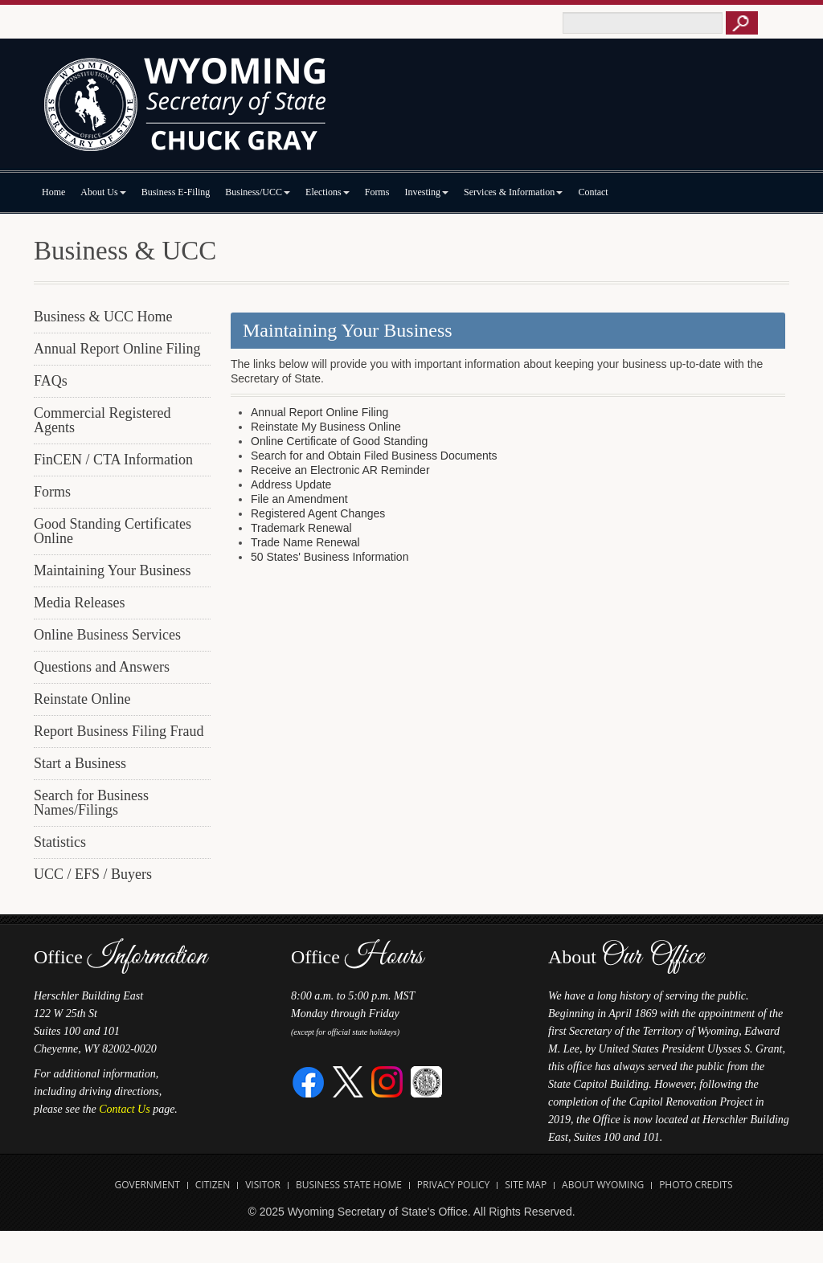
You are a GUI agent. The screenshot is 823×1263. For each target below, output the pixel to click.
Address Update (291, 484)
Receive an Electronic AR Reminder (340, 470)
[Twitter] (348, 1081)
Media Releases (79, 603)
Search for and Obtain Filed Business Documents (374, 455)
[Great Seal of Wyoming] (426, 1081)
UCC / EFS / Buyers (93, 874)
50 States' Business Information (329, 556)
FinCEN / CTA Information (113, 460)
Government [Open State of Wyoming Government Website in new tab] (147, 1184)
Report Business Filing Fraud (119, 731)
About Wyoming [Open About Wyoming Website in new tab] (603, 1184)
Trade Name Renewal (305, 542)
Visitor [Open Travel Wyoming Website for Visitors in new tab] (262, 1184)
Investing (426, 192)
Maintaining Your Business (112, 570)
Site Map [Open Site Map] (526, 1184)
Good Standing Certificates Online (112, 531)
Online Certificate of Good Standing (339, 441)
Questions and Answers (102, 667)
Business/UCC (257, 192)
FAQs (51, 381)
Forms (377, 192)
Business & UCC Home (103, 317)
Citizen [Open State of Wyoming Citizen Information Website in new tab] (212, 1184)
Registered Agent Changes (318, 513)
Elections (327, 192)
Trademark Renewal (301, 527)
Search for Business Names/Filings (91, 802)
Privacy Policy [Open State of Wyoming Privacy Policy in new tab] (453, 1184)
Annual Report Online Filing (117, 349)
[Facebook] (309, 1081)
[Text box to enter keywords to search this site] (643, 23)
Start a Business (80, 763)
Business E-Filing (176, 192)
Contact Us (124, 1109)
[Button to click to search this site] (742, 23)
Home (53, 192)
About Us (102, 192)
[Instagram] (387, 1081)
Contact (593, 192)
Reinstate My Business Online (326, 426)
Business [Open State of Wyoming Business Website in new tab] (318, 1184)
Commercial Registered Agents (102, 420)
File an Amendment (299, 499)
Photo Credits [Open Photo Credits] (695, 1184)
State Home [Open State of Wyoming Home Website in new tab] (372, 1184)
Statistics (60, 842)
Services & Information (513, 192)
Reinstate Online (82, 699)
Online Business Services (107, 635)
